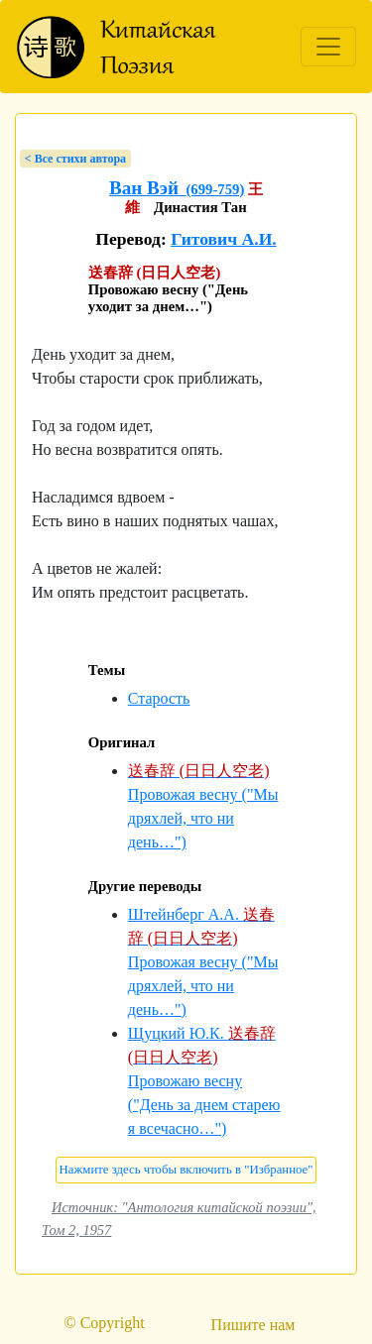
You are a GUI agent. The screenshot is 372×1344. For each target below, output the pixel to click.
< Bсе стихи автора (75, 159)
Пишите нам (253, 1324)
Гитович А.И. (224, 239)
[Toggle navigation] (328, 46)
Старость (159, 698)
